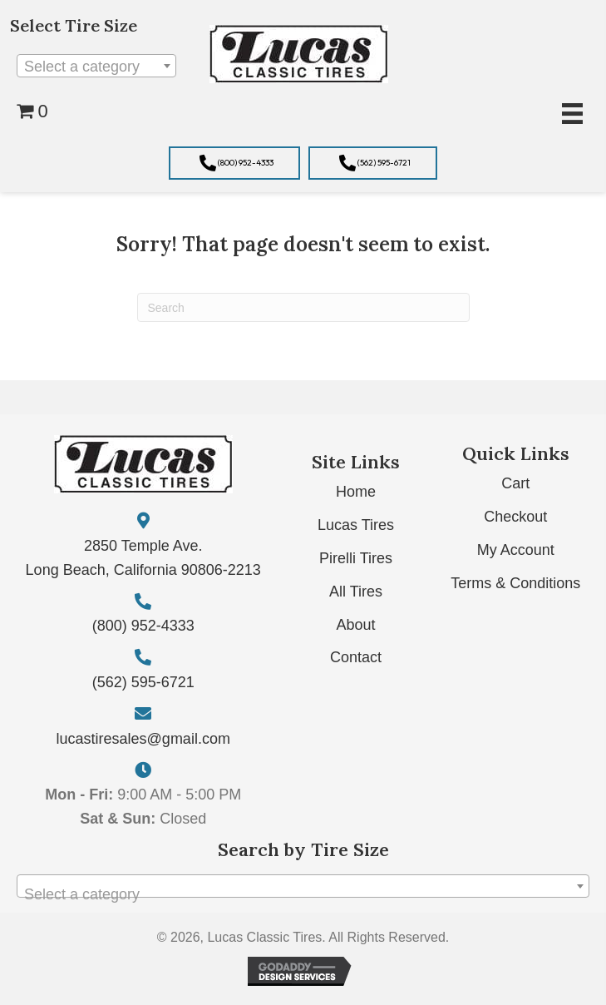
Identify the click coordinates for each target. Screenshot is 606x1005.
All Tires (355, 591)
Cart (515, 483)
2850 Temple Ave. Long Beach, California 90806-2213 (143, 557)
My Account (515, 550)
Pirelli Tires (355, 558)
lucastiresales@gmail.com (143, 738)
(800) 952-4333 (143, 625)
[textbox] (96, 66)
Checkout (515, 516)
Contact (356, 657)
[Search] (303, 307)
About (356, 624)
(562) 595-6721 (143, 682)
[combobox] (96, 65)
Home (356, 491)
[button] (234, 163)
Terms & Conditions (515, 583)
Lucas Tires (356, 525)
